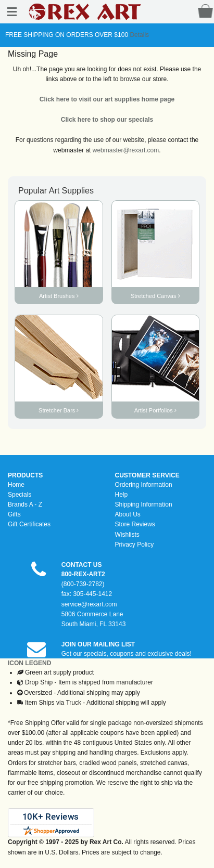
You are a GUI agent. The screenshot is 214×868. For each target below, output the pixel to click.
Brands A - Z (25, 504)
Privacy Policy (134, 544)
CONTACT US (81, 564)
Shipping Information (143, 504)
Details (138, 34)
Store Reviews (135, 524)
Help (121, 494)
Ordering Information (143, 484)
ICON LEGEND (29, 663)
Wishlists (127, 534)
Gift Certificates (29, 524)
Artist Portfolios (155, 410)
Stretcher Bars (59, 410)
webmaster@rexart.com (126, 150)
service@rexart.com (89, 604)
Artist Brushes (59, 296)
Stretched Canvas (155, 296)
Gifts (14, 514)
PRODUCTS (25, 475)
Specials (19, 494)
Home (16, 484)
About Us (128, 514)
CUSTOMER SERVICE (147, 475)
